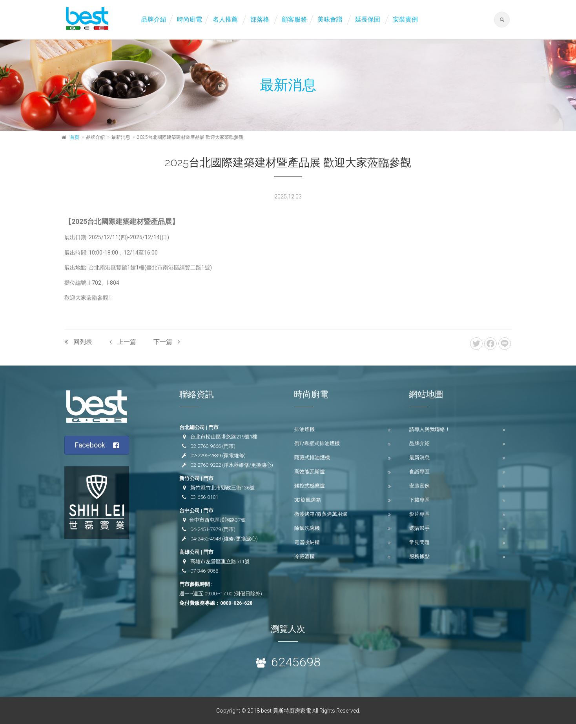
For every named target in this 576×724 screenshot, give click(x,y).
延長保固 (367, 19)
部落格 (259, 19)
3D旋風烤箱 (307, 500)
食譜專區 (419, 472)
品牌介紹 (153, 19)
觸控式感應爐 (309, 486)
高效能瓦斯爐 (309, 472)
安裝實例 (405, 19)
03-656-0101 (204, 497)
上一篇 (122, 342)
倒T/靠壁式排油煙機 (317, 443)
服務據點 (419, 556)
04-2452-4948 (205, 539)
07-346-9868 (204, 571)
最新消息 (419, 457)
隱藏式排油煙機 (312, 457)
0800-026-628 (236, 603)
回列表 (78, 342)
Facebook (97, 445)
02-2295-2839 (205, 455)
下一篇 (166, 342)
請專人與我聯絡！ (429, 429)
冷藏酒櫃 (304, 556)
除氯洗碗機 (307, 528)
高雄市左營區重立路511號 (220, 561)
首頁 (74, 137)
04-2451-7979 (205, 529)
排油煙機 (304, 429)
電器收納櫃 (307, 542)
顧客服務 (294, 19)
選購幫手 (419, 528)
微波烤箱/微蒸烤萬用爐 (320, 514)
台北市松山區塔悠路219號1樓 (223, 437)
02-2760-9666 (205, 446)
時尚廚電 (189, 19)
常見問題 (419, 542)
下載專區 (419, 500)
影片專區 (419, 514)
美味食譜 (330, 19)
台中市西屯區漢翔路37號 (217, 520)
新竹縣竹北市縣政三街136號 (222, 488)
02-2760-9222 (205, 465)
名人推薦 (225, 19)
